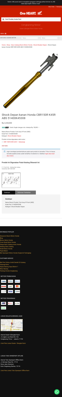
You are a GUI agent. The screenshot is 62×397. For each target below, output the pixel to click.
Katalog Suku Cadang (7, 246)
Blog (1, 238)
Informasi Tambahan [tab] (24, 192)
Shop (8, 45)
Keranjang (59, 6)
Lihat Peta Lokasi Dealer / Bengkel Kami (13, 343)
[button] (2, 33)
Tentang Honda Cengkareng (8, 271)
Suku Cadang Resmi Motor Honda (21, 45)
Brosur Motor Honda (6, 240)
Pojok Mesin (4, 251)
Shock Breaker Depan (40, 45)
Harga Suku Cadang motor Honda (10, 244)
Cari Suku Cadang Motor (8, 37)
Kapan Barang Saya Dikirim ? (9, 266)
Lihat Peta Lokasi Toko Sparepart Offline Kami (15, 370)
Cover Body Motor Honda (8, 242)
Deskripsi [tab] (7, 192)
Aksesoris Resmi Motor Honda (9, 236)
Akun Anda (51, 6)
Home (4, 45)
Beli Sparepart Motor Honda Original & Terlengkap (15, 253)
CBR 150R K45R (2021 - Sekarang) (14, 142)
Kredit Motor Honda (6, 249)
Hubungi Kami (4, 264)
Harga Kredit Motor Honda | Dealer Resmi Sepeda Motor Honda (31, 13)
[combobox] (31, 19)
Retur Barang (4, 269)
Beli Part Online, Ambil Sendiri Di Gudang (12, 262)
